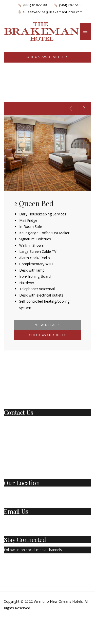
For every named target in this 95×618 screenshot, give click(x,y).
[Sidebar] (47, 57)
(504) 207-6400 (16, 429)
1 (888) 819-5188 (18, 422)
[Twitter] (16, 565)
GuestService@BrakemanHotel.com (53, 12)
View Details (47, 325)
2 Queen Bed (33, 203)
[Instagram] (28, 565)
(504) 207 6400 (70, 5)
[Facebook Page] (5, 565)
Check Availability (47, 335)
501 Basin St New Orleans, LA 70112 (34, 493)
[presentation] (70, 108)
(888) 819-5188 (35, 5)
